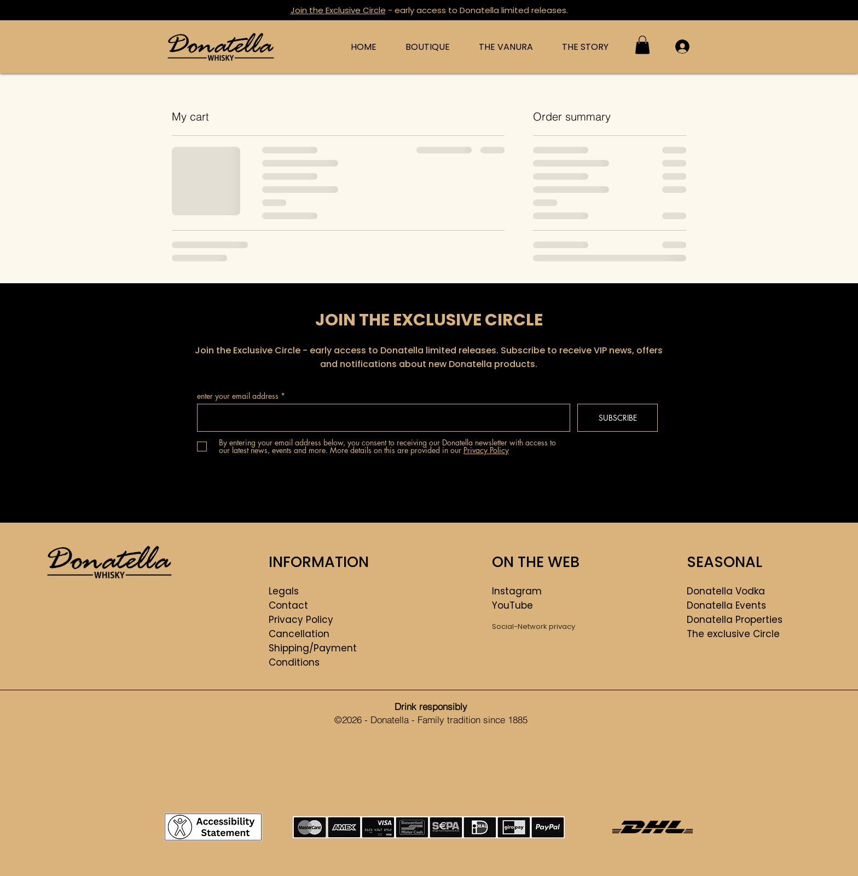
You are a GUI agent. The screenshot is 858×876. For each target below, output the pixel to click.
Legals (284, 591)
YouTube (512, 605)
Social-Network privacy (533, 626)
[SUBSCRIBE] (617, 418)
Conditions (294, 662)
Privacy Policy (301, 619)
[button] (642, 45)
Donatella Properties (734, 619)
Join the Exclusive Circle (338, 10)
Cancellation (299, 633)
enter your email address (238, 396)
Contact (288, 605)
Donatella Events (726, 605)
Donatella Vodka (726, 591)
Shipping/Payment (313, 648)
